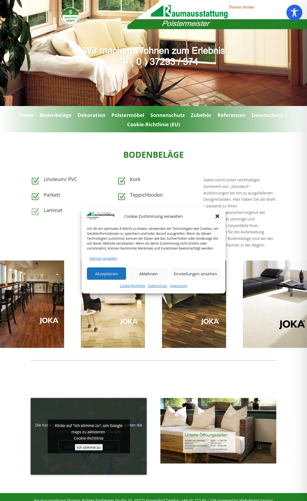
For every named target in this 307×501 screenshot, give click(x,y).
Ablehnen (148, 281)
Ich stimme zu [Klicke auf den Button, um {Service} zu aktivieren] (89, 447)
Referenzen (232, 116)
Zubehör (201, 116)
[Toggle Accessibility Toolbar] (294, 12)
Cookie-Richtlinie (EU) (153, 126)
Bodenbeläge (56, 116)
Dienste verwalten (103, 266)
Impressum (178, 293)
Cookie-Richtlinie (132, 293)
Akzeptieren (106, 281)
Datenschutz (157, 293)
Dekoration (92, 116)
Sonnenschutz (167, 116)
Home (26, 116)
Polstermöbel (128, 116)
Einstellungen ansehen (195, 281)
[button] (217, 223)
